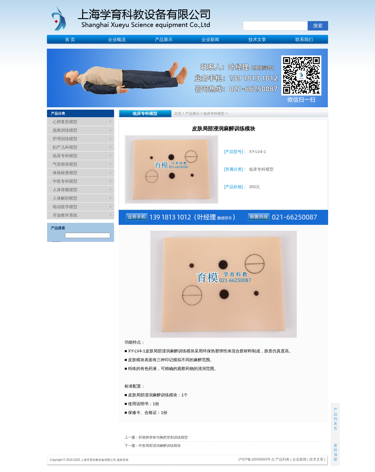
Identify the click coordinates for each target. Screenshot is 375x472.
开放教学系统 (65, 215)
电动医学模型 (65, 206)
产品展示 (164, 39)
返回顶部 (336, 450)
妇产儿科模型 (65, 147)
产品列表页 (335, 419)
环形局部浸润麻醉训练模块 (160, 446)
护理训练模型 (65, 138)
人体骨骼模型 (65, 189)
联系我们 (304, 39)
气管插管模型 (65, 164)
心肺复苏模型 (65, 121)
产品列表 (282, 459)
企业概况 (117, 39)
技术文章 (257, 39)
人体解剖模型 (65, 198)
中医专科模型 (65, 181)
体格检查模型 (65, 172)
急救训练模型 (65, 130)
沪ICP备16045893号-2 (255, 459)
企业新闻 (210, 39)
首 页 (70, 39)
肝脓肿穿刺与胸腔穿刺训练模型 (163, 437)
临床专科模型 (65, 155)
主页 (177, 113)
